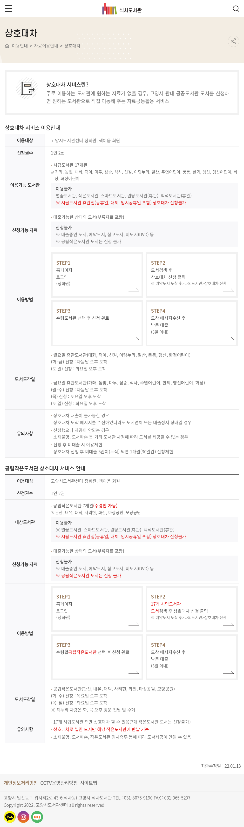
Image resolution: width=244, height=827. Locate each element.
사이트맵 (88, 782)
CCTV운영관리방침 (59, 782)
